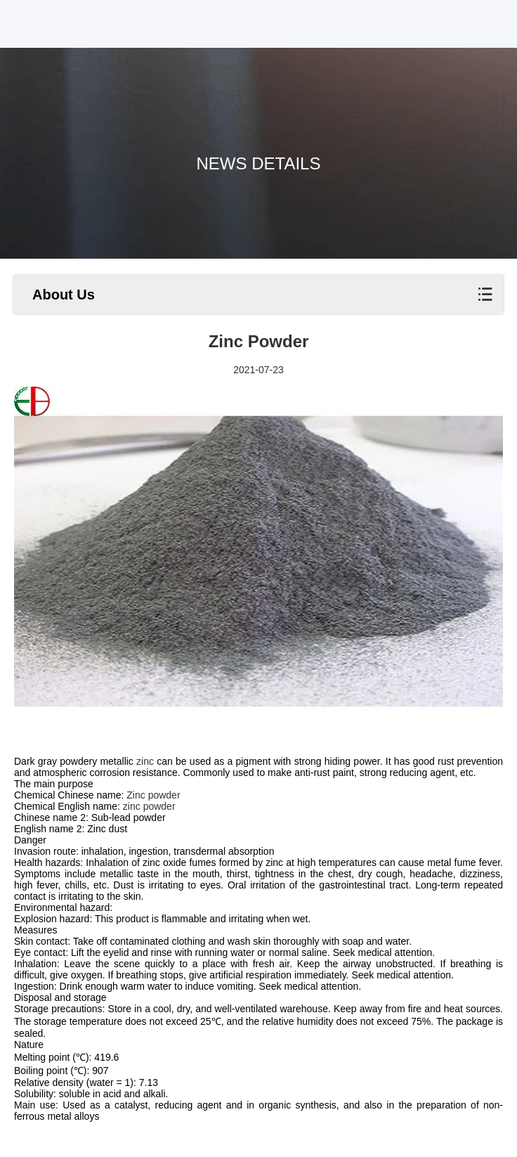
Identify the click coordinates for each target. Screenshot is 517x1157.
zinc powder (149, 806)
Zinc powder (153, 795)
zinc (145, 761)
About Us (63, 294)
